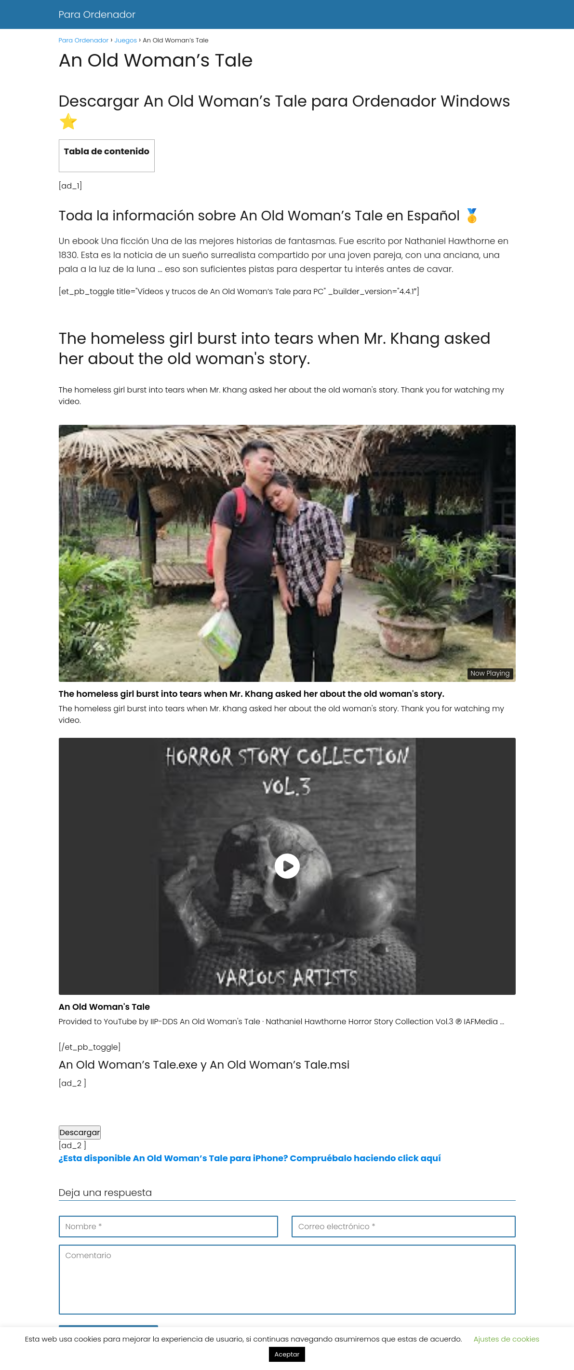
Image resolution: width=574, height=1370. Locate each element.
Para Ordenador (97, 14)
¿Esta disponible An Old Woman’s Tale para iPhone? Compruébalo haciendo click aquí (250, 1158)
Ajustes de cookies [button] (507, 1339)
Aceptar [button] (287, 1354)
